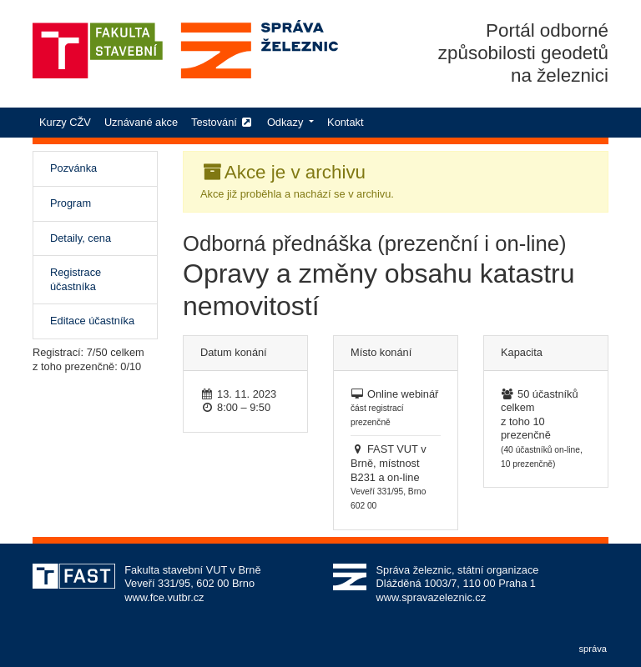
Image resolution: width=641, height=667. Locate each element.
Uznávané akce (141, 122)
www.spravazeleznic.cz (431, 597)
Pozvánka (92, 167)
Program (70, 203)
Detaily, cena (80, 238)
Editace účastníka (92, 320)
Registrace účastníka (75, 279)
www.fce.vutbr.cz (164, 597)
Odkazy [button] (286, 122)
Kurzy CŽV (68, 121)
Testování (222, 122)
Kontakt (345, 122)
